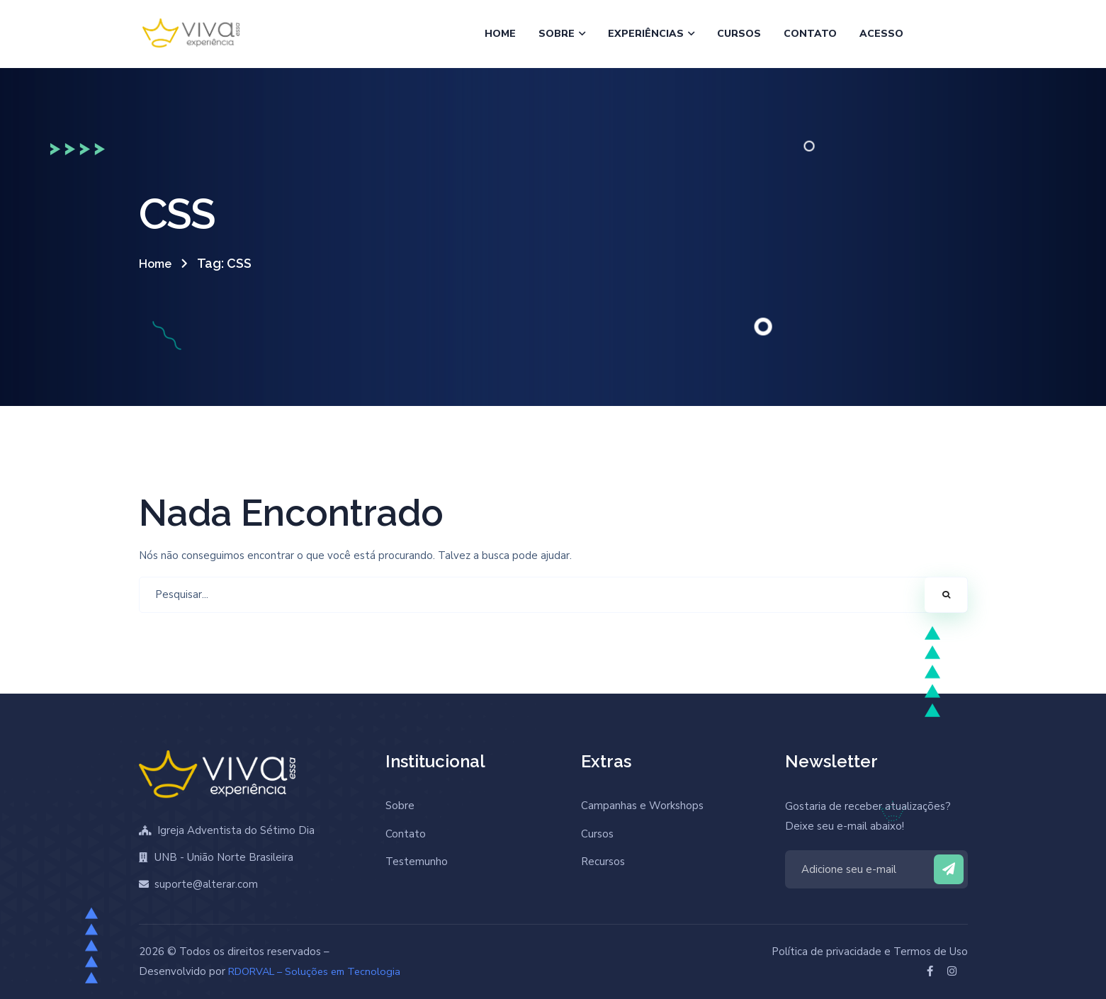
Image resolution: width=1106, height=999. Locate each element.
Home (157, 263)
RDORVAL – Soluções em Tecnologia (319, 971)
